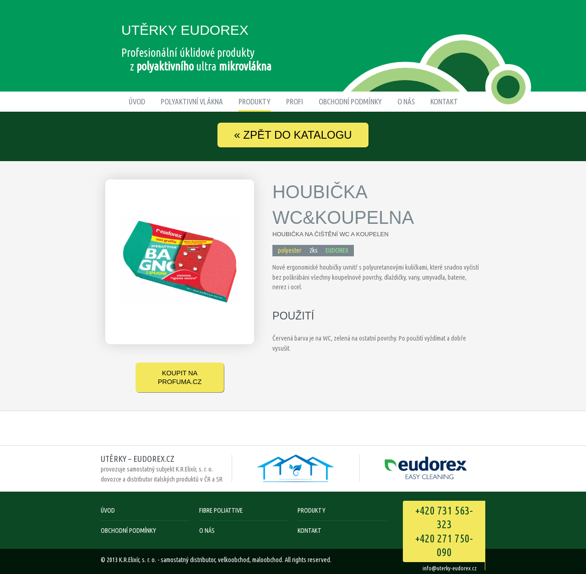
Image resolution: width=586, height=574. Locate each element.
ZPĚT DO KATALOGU (293, 135)
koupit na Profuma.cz (180, 377)
